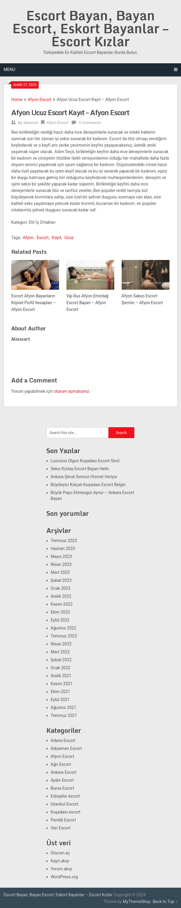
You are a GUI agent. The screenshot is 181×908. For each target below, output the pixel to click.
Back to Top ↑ (165, 901)
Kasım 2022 (62, 604)
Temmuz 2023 (64, 540)
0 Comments (90, 122)
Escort (42, 237)
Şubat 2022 (61, 659)
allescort (30, 122)
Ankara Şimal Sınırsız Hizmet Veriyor (84, 476)
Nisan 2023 (61, 564)
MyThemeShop (137, 901)
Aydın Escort (62, 780)
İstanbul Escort (65, 804)
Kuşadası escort (66, 812)
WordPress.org (64, 876)
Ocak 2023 (61, 588)
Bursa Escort (62, 788)
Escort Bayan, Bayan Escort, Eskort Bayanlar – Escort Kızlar (90, 28)
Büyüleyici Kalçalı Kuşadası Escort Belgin (88, 484)
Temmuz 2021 (64, 715)
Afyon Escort (39, 99)
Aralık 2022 (61, 596)
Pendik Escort (63, 820)
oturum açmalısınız (71, 391)
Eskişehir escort (65, 796)
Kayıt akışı (60, 861)
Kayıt (56, 237)
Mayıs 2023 (61, 556)
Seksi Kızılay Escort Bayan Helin (80, 468)
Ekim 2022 (60, 612)
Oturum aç (60, 853)
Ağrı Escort (61, 764)
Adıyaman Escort (66, 748)
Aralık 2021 (61, 675)
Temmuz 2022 (64, 636)
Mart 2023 (60, 572)
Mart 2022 (60, 651)
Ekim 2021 (60, 691)
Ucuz (69, 237)
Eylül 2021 (60, 699)
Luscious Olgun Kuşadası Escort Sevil (85, 460)
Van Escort (61, 828)
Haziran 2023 (63, 548)
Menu (9, 69)
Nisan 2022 (61, 644)
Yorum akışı (61, 868)
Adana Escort (63, 740)
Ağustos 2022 (63, 628)
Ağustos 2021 (63, 707)
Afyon (28, 237)
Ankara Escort (63, 772)
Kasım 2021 (62, 683)
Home (16, 99)
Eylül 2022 (60, 620)
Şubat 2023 (61, 580)
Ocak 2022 (61, 667)
